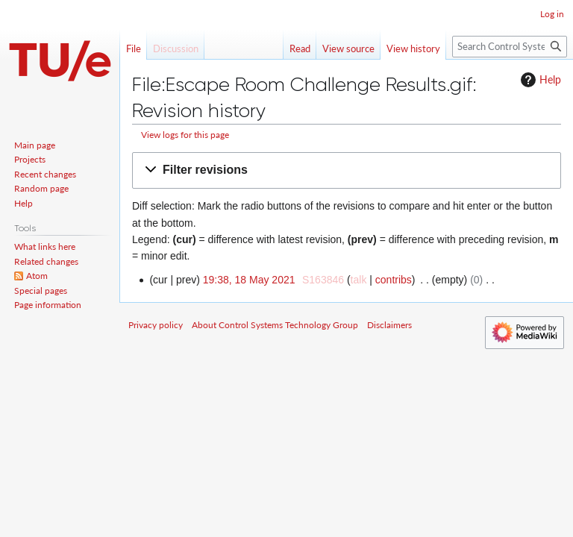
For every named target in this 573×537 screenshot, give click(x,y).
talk (359, 280)
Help (539, 79)
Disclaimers (389, 324)
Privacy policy (155, 324)
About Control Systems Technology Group (275, 324)
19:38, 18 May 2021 (249, 280)
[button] (346, 170)
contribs (393, 280)
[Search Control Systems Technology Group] (509, 46)
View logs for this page (185, 134)
